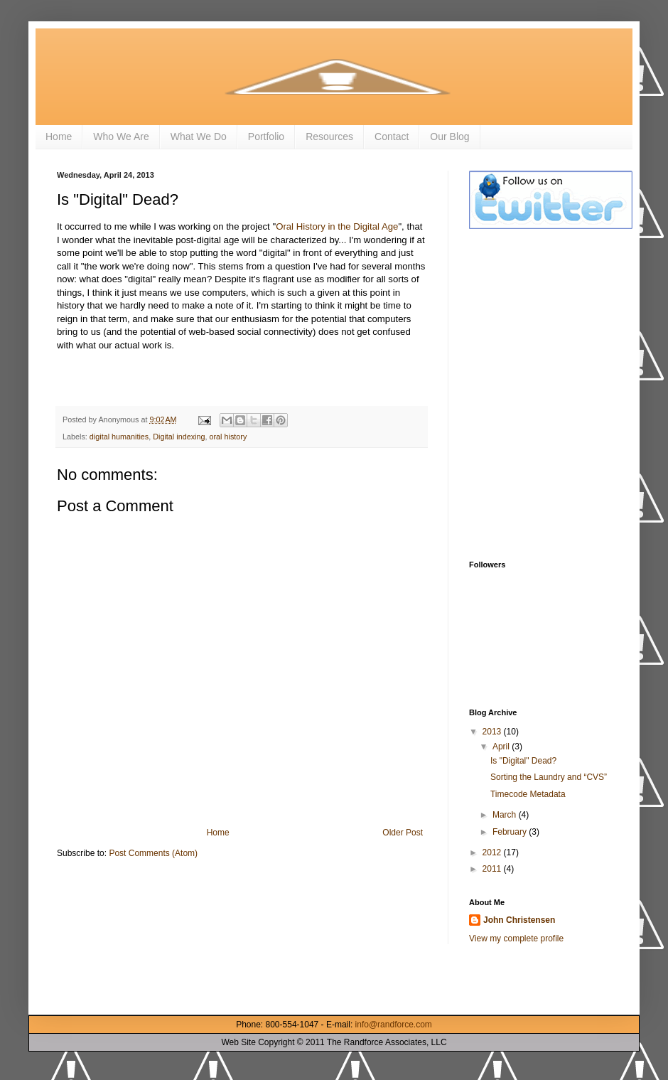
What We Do (199, 136)
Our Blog (449, 136)
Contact (392, 136)
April (502, 747)
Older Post (402, 833)
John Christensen (519, 920)
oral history (228, 436)
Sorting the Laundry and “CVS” (548, 777)
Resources (329, 136)
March (505, 815)
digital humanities (119, 436)
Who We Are (121, 136)
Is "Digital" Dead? (523, 761)
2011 (493, 869)
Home (58, 136)
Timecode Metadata (528, 794)
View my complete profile (516, 938)
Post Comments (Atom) (153, 853)
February (510, 832)
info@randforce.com (393, 1025)
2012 (493, 852)
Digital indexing (179, 436)
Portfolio (266, 136)
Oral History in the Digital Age (337, 226)
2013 (493, 732)
